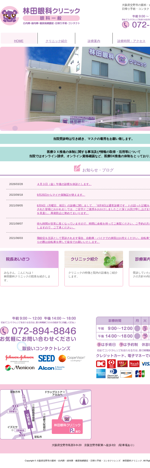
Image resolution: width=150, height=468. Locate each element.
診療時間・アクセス (131, 41)
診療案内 (94, 41)
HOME (18, 41)
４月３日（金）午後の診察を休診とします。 (64, 184)
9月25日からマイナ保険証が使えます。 (61, 194)
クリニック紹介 (56, 41)
